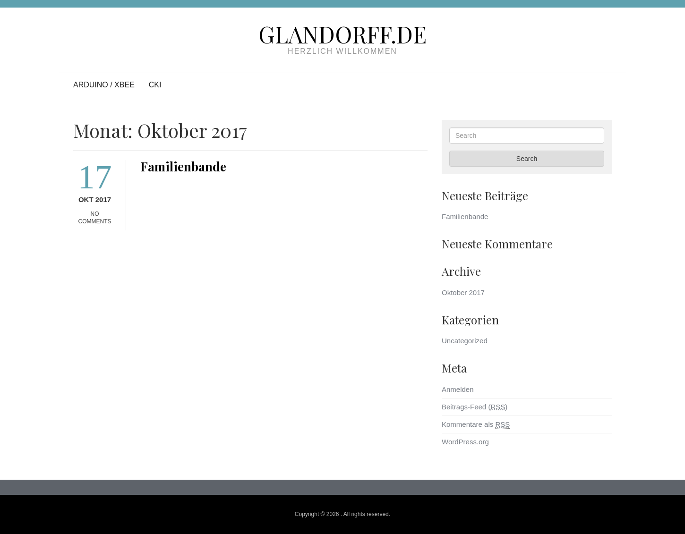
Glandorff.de (342, 34)
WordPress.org (465, 442)
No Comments (94, 218)
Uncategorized (465, 341)
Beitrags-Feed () (474, 407)
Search (526, 158)
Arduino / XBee (104, 85)
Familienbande (183, 166)
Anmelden (458, 389)
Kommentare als (476, 424)
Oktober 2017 (463, 292)
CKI (155, 85)
